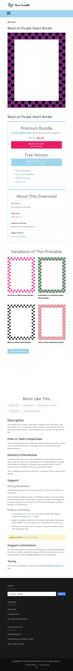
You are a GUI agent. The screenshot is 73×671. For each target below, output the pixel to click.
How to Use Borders (18, 236)
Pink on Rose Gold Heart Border (51, 342)
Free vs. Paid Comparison (25, 174)
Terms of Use (21, 182)
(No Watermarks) (36, 144)
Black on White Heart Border (19, 342)
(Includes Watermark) (36, 162)
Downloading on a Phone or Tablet (20, 639)
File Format (15, 203)
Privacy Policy (31, 665)
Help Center (12, 609)
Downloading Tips (14, 634)
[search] (31, 594)
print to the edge (29, 514)
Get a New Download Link (17, 619)
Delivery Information (23, 171)
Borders (12, 22)
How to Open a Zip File (16, 644)
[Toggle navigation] (9, 13)
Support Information (23, 178)
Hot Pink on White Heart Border (20, 295)
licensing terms (45, 566)
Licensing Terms (14, 614)
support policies (33, 555)
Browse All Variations (18, 351)
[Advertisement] (36, 376)
